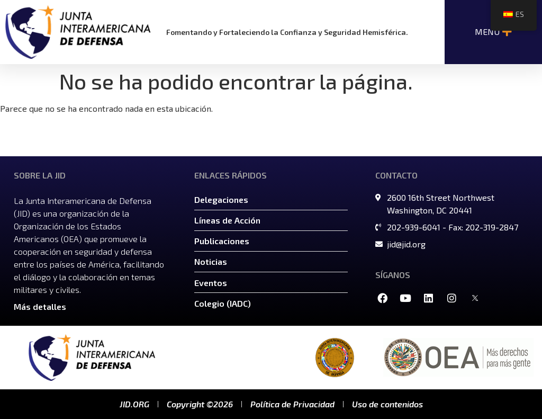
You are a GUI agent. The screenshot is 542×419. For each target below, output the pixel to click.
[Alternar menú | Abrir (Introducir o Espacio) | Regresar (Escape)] (493, 31)
